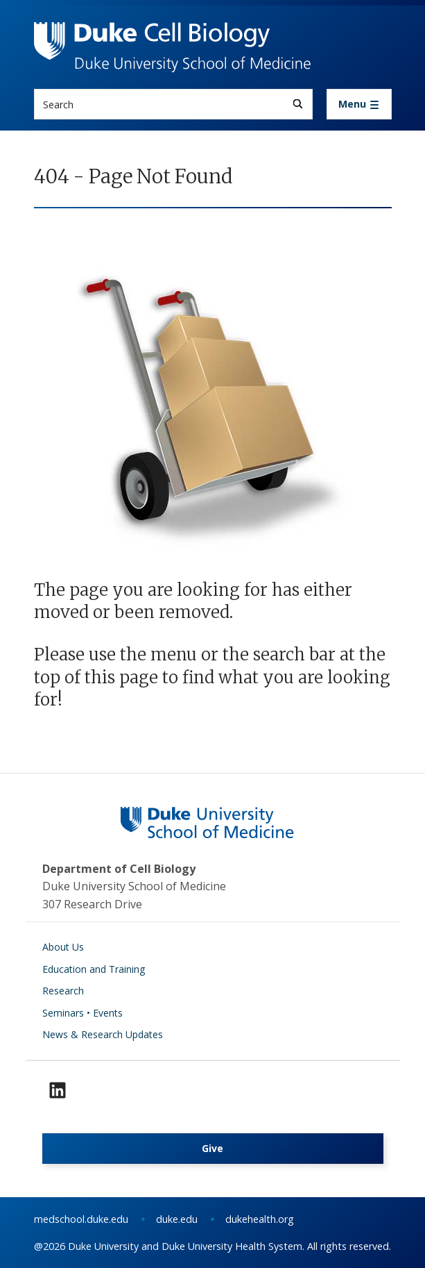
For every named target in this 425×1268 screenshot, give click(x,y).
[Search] (298, 104)
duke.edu (177, 1219)
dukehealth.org (259, 1219)
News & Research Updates (102, 1034)
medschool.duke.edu (81, 1219)
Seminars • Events (82, 1012)
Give (212, 1148)
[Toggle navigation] (359, 104)
